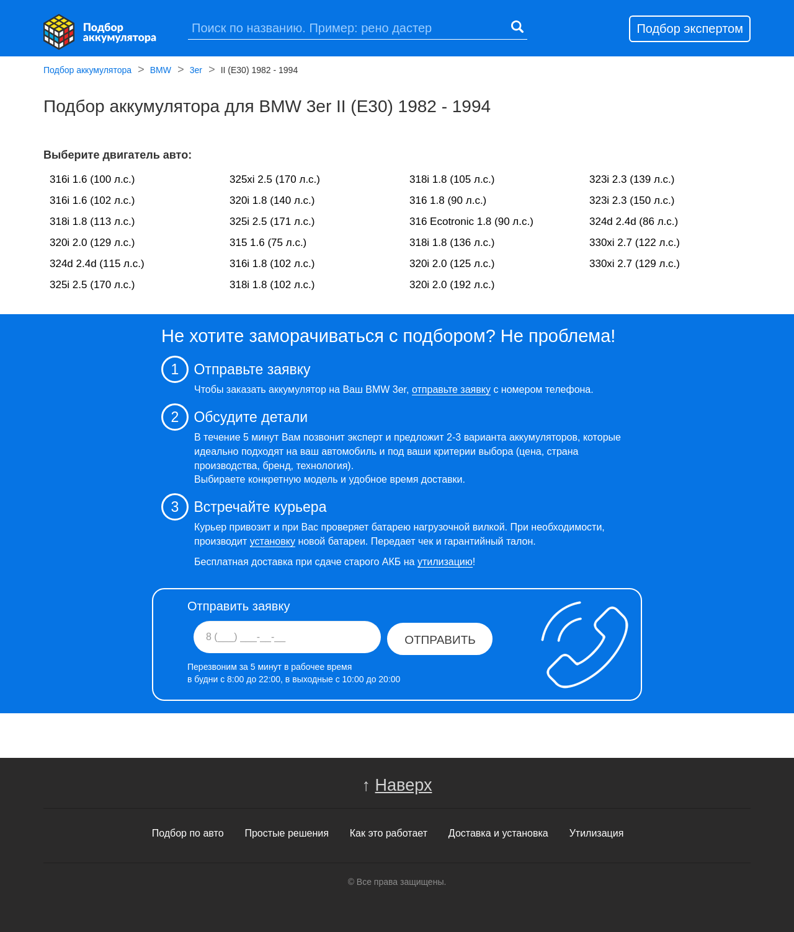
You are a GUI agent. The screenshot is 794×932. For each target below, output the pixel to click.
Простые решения (286, 833)
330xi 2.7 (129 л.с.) (634, 264)
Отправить (440, 639)
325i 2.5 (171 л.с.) (272, 221)
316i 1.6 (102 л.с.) (92, 200)
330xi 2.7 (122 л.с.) (634, 242)
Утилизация (596, 833)
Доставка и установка (498, 833)
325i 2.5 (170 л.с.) (92, 285)
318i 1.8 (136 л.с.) (452, 242)
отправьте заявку (451, 389)
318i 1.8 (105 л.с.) (452, 179)
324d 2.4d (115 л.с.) (97, 264)
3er (196, 71)
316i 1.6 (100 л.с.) (92, 179)
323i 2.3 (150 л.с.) (632, 200)
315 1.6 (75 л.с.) (268, 242)
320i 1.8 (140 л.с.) (272, 200)
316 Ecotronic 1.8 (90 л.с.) (471, 221)
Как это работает (388, 833)
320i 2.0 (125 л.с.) (452, 264)
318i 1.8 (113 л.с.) (92, 221)
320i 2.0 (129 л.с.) (92, 242)
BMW (160, 71)
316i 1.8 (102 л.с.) (272, 264)
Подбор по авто (188, 833)
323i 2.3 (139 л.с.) (632, 179)
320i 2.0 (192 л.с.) (452, 285)
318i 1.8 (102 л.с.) (272, 285)
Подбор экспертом (689, 28)
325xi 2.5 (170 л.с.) (275, 179)
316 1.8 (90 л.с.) (447, 200)
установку (272, 541)
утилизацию (445, 561)
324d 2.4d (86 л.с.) (633, 221)
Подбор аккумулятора (87, 71)
